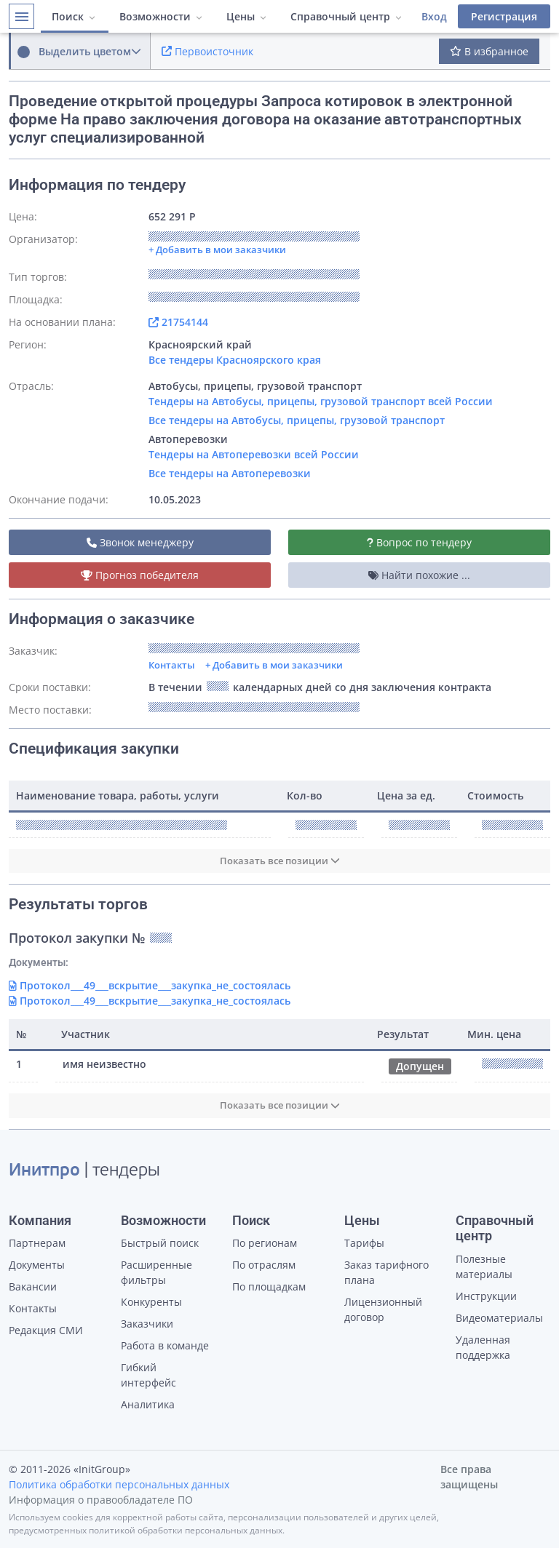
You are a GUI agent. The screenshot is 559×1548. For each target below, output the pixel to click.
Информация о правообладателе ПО (101, 1500)
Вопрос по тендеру (419, 542)
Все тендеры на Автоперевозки (229, 473)
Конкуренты (151, 1302)
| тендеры (84, 1171)
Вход (434, 16)
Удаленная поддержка (483, 1347)
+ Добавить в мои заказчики (274, 664)
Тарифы (364, 1243)
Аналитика (148, 1404)
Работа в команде (165, 1345)
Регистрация (504, 16)
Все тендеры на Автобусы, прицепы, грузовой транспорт (296, 420)
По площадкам (269, 1286)
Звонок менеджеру (140, 542)
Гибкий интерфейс (148, 1374)
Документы (37, 1265)
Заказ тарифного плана (386, 1272)
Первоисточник (207, 51)
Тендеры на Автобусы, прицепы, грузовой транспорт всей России (320, 401)
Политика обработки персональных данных (119, 1484)
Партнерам (37, 1243)
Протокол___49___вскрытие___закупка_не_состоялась (149, 985)
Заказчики (147, 1323)
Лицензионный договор (383, 1309)
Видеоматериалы (499, 1318)
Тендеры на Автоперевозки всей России (253, 454)
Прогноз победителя (140, 575)
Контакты (171, 664)
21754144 (178, 322)
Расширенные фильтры (156, 1272)
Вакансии (33, 1286)
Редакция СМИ (46, 1330)
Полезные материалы (484, 1266)
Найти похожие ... (419, 575)
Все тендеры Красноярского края (234, 360)
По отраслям (264, 1265)
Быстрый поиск (160, 1243)
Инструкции (486, 1296)
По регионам (264, 1243)
